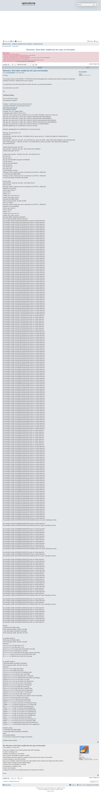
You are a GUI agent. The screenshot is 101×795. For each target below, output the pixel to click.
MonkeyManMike (83, 71)
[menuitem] (12, 41)
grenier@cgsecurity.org (23, 106)
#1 (3, 72)
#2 (3, 747)
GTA (52, 787)
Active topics (15, 46)
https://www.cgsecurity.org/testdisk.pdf (26, 61)
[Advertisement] (50, 25)
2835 (83, 757)
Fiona (80, 755)
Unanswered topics (6, 46)
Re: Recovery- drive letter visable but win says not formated (24, 745)
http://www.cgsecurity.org (10, 107)
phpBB (45, 789)
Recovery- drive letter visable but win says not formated (50, 50)
